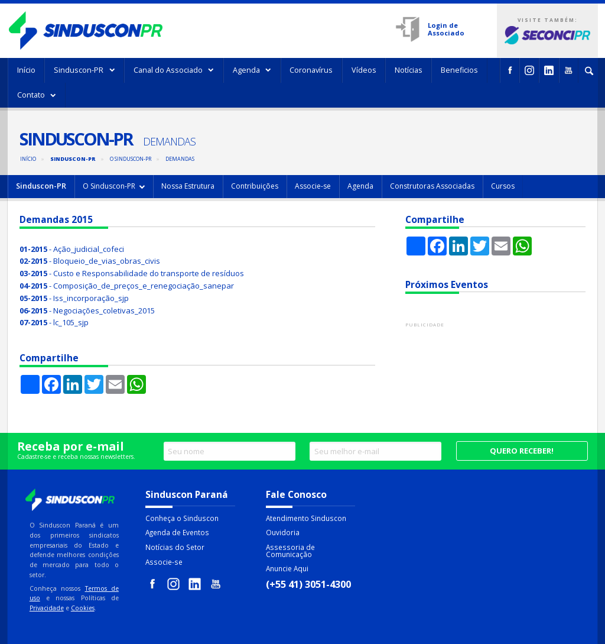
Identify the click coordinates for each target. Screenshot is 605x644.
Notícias (408, 69)
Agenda (252, 69)
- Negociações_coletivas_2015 (87, 310)
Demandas (179, 159)
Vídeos (364, 69)
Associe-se (313, 186)
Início (26, 69)
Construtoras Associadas (432, 186)
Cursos (503, 186)
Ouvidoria (283, 532)
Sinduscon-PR (84, 69)
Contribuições (254, 186)
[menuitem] (26, 70)
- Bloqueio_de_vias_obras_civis (89, 260)
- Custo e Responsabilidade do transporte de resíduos (131, 273)
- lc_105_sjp (54, 322)
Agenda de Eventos (177, 532)
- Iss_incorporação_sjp (74, 298)
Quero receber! (522, 450)
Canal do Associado (174, 69)
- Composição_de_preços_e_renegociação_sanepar (126, 285)
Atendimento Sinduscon (306, 518)
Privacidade (47, 608)
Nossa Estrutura (187, 186)
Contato (37, 94)
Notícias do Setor (174, 547)
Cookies (83, 608)
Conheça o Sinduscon (182, 518)
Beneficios (459, 69)
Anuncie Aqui (287, 568)
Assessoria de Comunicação (290, 550)
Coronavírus (311, 69)
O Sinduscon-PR (130, 159)
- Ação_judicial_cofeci (71, 249)
